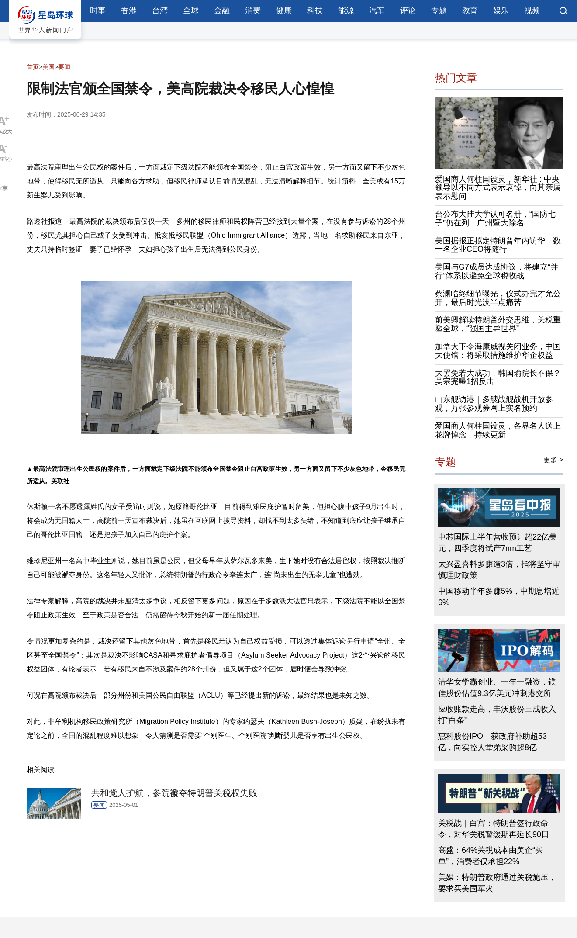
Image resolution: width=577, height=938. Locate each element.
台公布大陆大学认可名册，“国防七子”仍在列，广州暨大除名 (495, 218)
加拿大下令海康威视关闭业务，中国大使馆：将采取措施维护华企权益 (498, 351)
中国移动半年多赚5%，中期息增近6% (499, 597)
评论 (408, 10)
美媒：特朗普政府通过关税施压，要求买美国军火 (497, 883)
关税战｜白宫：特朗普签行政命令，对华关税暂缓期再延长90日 (493, 829)
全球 (191, 10)
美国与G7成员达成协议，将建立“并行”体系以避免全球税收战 (496, 271)
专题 (439, 10)
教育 (470, 10)
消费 (253, 10)
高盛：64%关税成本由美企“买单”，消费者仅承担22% (490, 856)
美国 (48, 66)
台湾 (160, 10)
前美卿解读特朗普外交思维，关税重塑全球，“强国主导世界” (498, 324)
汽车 (377, 10)
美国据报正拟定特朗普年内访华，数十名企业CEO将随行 (498, 245)
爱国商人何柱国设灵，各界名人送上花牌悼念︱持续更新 (498, 430)
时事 (98, 10)
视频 (532, 10)
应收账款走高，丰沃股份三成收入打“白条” (497, 715)
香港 (129, 10)
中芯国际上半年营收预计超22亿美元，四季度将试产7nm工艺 (497, 543)
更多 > (553, 460)
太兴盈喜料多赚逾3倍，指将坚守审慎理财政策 (499, 570)
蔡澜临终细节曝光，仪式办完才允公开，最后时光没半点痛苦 (498, 298)
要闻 (64, 66)
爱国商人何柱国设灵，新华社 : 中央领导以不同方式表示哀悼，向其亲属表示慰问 (498, 188)
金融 (222, 10)
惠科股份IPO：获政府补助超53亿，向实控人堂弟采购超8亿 (492, 742)
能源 (346, 10)
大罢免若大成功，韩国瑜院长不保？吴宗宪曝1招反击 (498, 377)
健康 (284, 10)
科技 (315, 10)
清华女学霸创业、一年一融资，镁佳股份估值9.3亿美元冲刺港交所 (497, 688)
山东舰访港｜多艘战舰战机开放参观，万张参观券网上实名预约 (494, 403)
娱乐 (501, 10)
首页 (33, 66)
